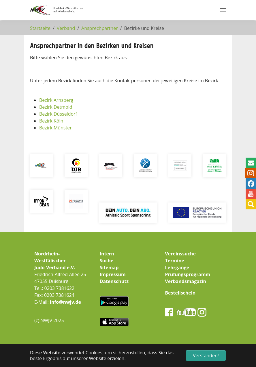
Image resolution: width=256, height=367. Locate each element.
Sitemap (109, 267)
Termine (174, 260)
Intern (107, 254)
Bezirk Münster (55, 128)
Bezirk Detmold (55, 107)
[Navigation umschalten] (223, 10)
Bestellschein (180, 293)
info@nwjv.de (65, 302)
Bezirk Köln (51, 121)
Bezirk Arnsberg (56, 100)
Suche (107, 260)
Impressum (113, 274)
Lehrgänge (177, 267)
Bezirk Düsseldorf (58, 114)
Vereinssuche (180, 254)
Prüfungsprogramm (187, 274)
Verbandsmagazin (185, 281)
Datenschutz (114, 281)
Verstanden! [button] (206, 355)
